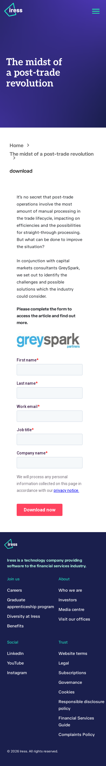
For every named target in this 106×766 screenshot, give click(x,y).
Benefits (15, 626)
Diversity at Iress (23, 616)
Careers (14, 590)
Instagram (17, 672)
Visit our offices (74, 619)
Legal (64, 663)
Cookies (67, 692)
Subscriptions (72, 672)
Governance (70, 682)
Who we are (70, 590)
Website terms (73, 653)
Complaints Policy (77, 734)
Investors (68, 599)
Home (16, 145)
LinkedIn (15, 653)
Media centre (71, 609)
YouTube (15, 663)
